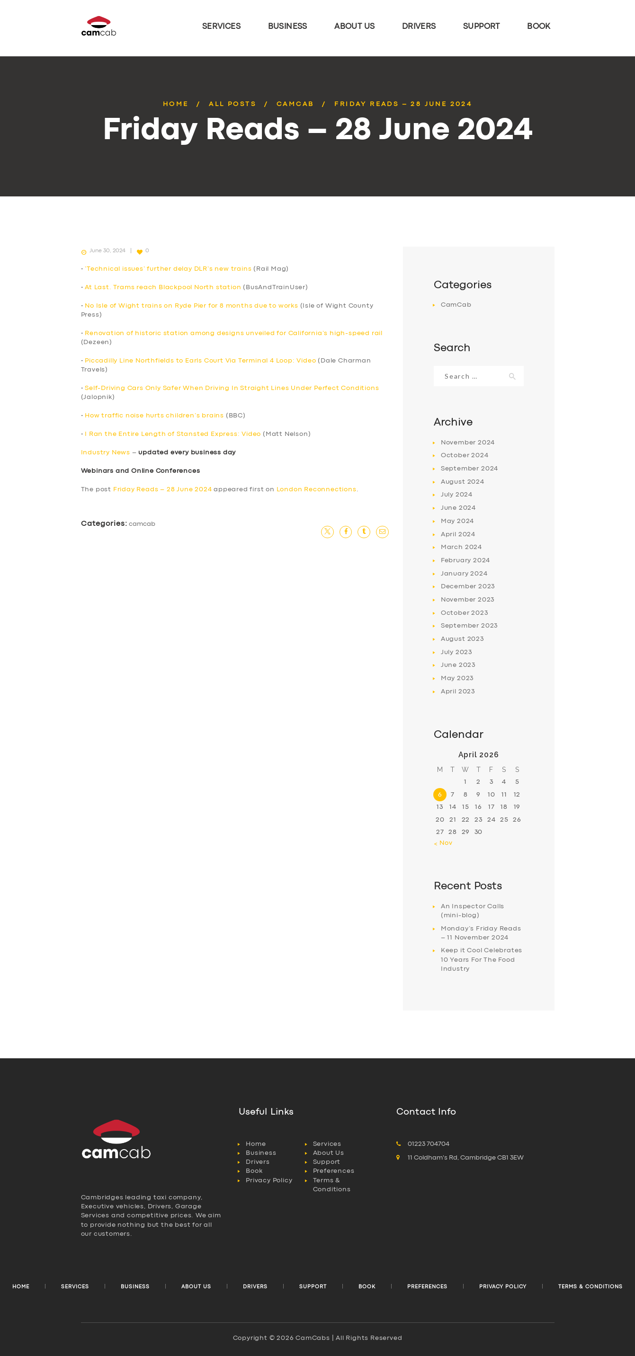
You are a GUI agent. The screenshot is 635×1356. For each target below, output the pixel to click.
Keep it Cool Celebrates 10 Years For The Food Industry (481, 960)
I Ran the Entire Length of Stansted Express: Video (173, 434)
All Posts (232, 104)
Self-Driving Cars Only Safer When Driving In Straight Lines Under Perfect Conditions (232, 388)
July (457, 494)
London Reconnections (317, 489)
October (465, 455)
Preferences (334, 1171)
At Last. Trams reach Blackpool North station (163, 287)
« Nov (443, 843)
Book (254, 1171)
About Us (328, 1153)
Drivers (258, 1162)
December (468, 586)
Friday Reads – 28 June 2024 (162, 489)
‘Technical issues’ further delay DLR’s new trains (168, 269)
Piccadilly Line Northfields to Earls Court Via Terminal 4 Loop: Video (200, 360)
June (458, 508)
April (458, 534)
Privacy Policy (269, 1180)
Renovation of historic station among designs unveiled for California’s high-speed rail (234, 333)
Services (327, 1144)
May (457, 521)
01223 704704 (428, 1144)
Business (261, 1153)
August (462, 482)
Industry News (105, 452)
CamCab (295, 104)
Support (327, 1162)
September (469, 468)
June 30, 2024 (107, 250)
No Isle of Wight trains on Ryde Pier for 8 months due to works (191, 306)
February (465, 560)
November (468, 442)
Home (176, 104)
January (464, 573)
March (461, 547)
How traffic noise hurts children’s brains (154, 415)
